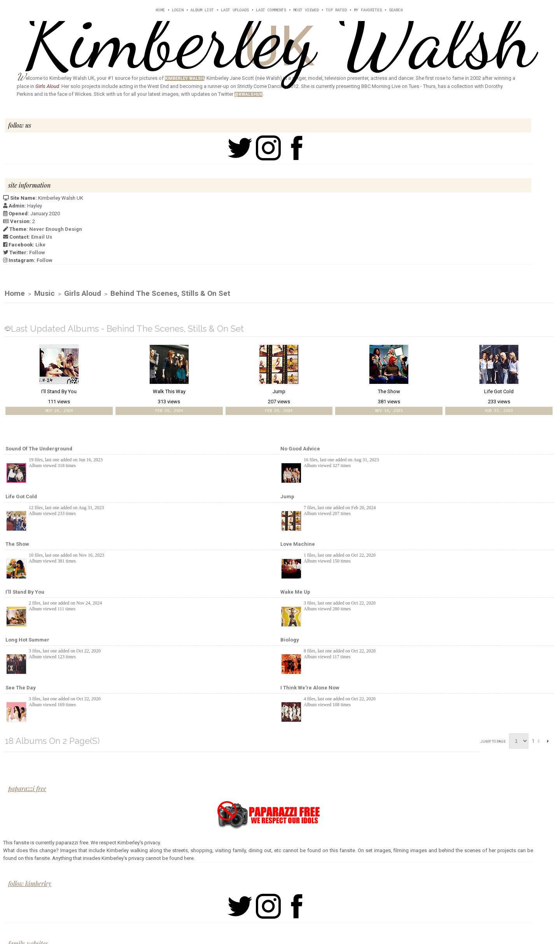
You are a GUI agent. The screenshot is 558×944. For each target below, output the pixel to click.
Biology (289, 640)
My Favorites (368, 10)
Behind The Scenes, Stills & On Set (170, 293)
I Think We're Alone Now (309, 688)
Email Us (41, 237)
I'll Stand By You (24, 592)
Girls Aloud (82, 293)
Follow (37, 252)
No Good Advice (300, 449)
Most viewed (306, 10)
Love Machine (297, 544)
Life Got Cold (21, 497)
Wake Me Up (295, 592)
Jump (287, 497)
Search (396, 10)
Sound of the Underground (38, 449)
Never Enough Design (55, 229)
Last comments (271, 10)
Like (40, 245)
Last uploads (235, 10)
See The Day (20, 688)
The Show (17, 544)
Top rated (336, 10)
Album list (202, 10)
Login (178, 10)
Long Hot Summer (27, 640)
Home (160, 10)
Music (44, 293)
